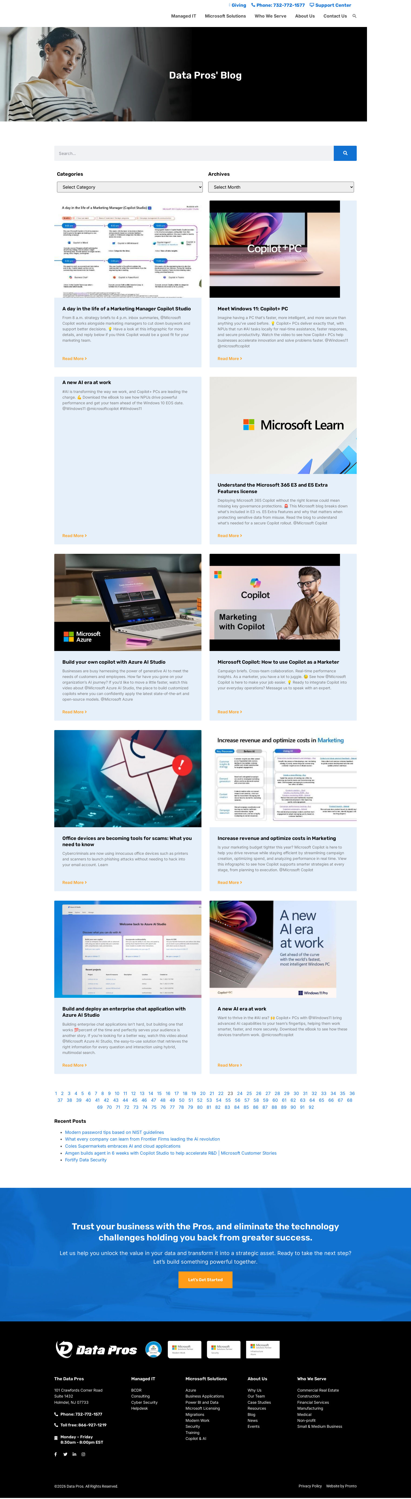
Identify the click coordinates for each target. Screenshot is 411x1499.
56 (237, 1101)
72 (126, 1108)
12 (133, 1094)
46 (144, 1101)
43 (116, 1101)
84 (237, 1108)
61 (284, 1101)
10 (117, 1094)
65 (321, 1101)
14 (151, 1094)
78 (181, 1108)
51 (190, 1101)
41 (97, 1101)
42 (106, 1101)
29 (286, 1094)
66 (331, 1101)
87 (265, 1108)
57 (247, 1101)
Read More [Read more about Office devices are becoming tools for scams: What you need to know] (73, 883)
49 (172, 1101)
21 (212, 1094)
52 (200, 1101)
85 (246, 1108)
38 (69, 1101)
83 (227, 1108)
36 (352, 1094)
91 (302, 1108)
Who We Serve (271, 16)
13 (142, 1094)
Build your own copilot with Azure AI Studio (114, 663)
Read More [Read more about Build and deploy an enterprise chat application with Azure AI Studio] (73, 1066)
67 (340, 1101)
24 (239, 1094)
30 (296, 1094)
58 (256, 1101)
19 (193, 1094)
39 (79, 1101)
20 (203, 1094)
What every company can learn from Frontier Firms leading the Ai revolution (142, 1140)
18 (185, 1094)
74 (145, 1108)
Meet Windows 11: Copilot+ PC (253, 309)
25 (249, 1094)
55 (228, 1101)
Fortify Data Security (86, 1161)
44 (125, 1101)
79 (190, 1108)
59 (265, 1101)
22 (221, 1094)
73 (136, 1108)
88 (274, 1108)
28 (277, 1094)
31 (305, 1094)
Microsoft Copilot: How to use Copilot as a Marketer (278, 663)
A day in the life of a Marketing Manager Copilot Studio (126, 309)
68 (349, 1101)
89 (284, 1108)
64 (312, 1101)
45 (134, 1101)
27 (268, 1094)
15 (159, 1094)
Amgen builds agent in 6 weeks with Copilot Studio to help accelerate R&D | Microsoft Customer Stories (171, 1154)
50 (181, 1101)
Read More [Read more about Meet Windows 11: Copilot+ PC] (229, 358)
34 (333, 1094)
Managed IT (183, 16)
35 (342, 1094)
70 (109, 1108)
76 (163, 1108)
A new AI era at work (86, 383)
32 (314, 1094)
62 (293, 1101)
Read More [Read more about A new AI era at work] (73, 536)
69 (100, 1108)
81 (209, 1108)
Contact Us (335, 16)
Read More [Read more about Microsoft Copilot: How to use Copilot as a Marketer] (229, 712)
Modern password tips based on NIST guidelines (114, 1133)
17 (176, 1094)
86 (255, 1108)
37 (60, 1101)
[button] (354, 16)
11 (125, 1094)
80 (200, 1108)
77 (172, 1108)
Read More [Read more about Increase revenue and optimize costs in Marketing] (229, 883)
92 (311, 1108)
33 (323, 1094)
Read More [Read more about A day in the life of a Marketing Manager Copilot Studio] (73, 358)
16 (168, 1094)
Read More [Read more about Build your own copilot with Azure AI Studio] (73, 712)
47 (153, 1101)
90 (293, 1108)
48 (163, 1101)
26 (258, 1094)
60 (275, 1101)
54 (218, 1101)
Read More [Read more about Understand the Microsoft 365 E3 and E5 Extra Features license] (229, 536)
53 (209, 1101)
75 (154, 1108)
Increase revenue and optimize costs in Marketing (277, 839)
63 (302, 1101)
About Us (305, 16)
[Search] (345, 153)
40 (88, 1101)
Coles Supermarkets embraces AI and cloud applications (122, 1147)
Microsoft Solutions (225, 16)
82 (218, 1108)
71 (118, 1108)
